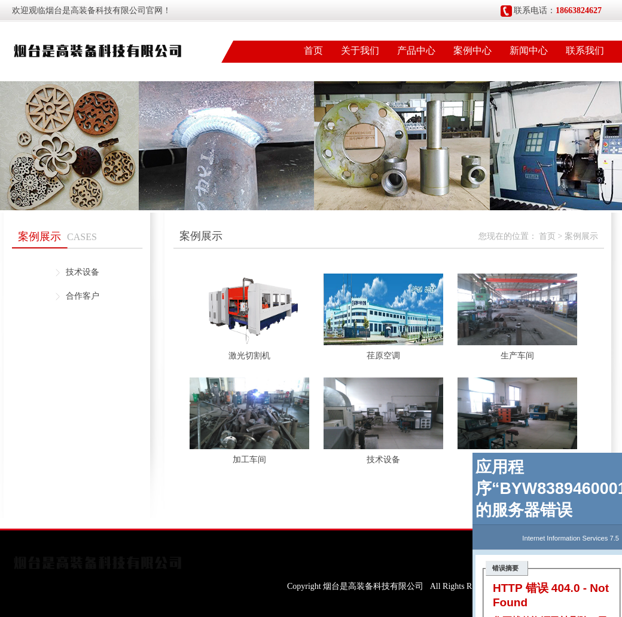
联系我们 (585, 50)
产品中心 (416, 50)
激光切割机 (249, 355)
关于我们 (360, 50)
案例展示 (581, 236)
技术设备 (82, 272)
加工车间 (249, 459)
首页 (313, 50)
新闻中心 (529, 50)
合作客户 (82, 295)
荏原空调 (383, 355)
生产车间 (517, 355)
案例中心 (472, 50)
